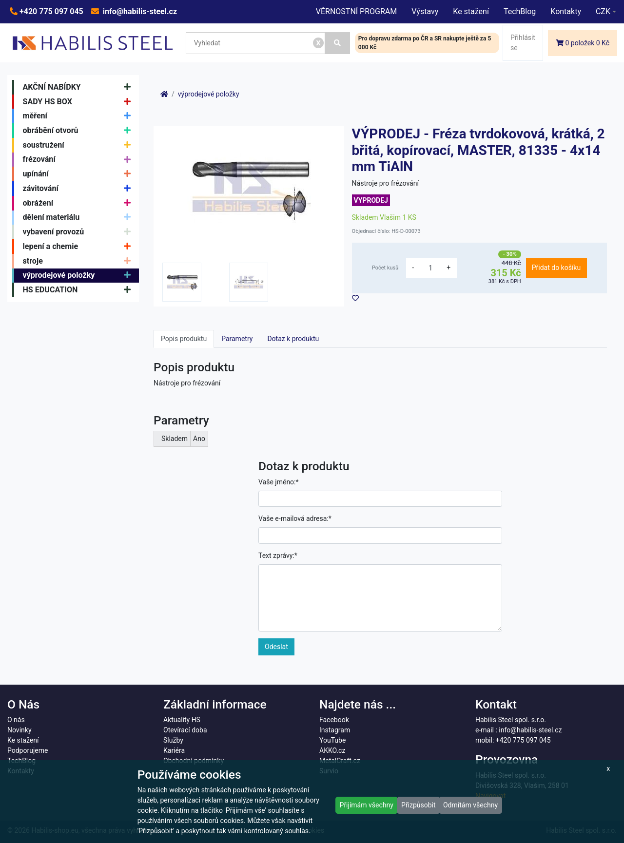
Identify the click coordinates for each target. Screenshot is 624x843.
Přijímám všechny (366, 805)
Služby (173, 740)
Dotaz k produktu (293, 339)
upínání (79, 174)
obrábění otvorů (79, 130)
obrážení (79, 203)
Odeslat (276, 647)
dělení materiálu (79, 218)
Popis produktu (184, 339)
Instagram (334, 730)
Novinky (19, 730)
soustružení (79, 145)
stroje (79, 261)
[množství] (430, 268)
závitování (79, 188)
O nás (16, 720)
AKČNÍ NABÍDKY (79, 87)
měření (79, 116)
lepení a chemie (79, 246)
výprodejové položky (79, 275)
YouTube (332, 740)
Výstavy (424, 11)
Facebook (334, 720)
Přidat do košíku (556, 267)
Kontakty (565, 11)
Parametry (237, 339)
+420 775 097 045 (50, 11)
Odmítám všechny (470, 805)
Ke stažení (471, 11)
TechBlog (520, 11)
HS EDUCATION (79, 290)
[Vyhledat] (337, 43)
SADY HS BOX (79, 102)
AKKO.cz (332, 750)
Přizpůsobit (418, 805)
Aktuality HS (181, 720)
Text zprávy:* (277, 555)
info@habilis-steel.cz (139, 11)
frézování (79, 160)
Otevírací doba (185, 730)
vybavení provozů (79, 232)
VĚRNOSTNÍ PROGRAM (356, 11)
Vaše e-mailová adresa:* (295, 518)
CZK (603, 11)
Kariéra (174, 750)
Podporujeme (27, 750)
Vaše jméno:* (278, 482)
